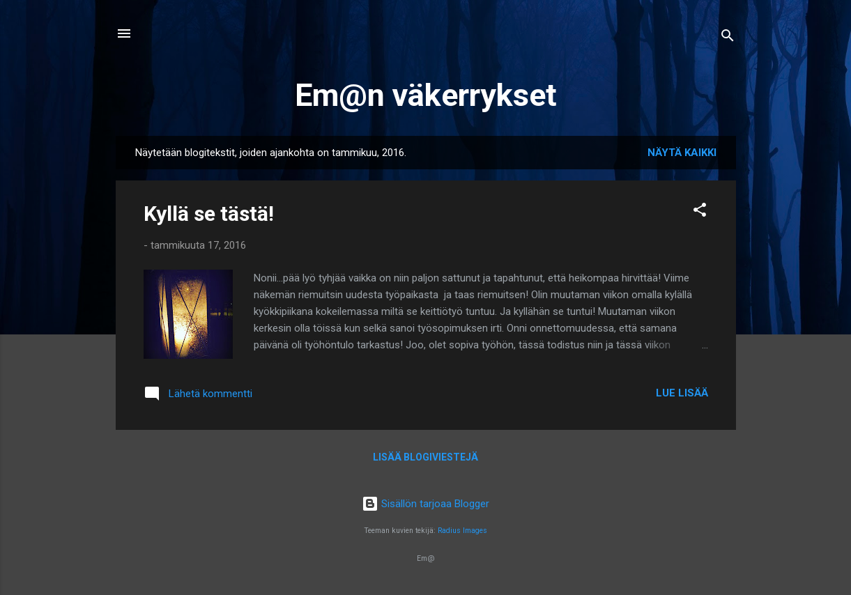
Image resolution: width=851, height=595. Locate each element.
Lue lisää (682, 393)
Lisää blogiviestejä (425, 457)
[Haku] (727, 38)
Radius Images (462, 530)
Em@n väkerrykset (426, 95)
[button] (699, 212)
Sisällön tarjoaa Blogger (425, 503)
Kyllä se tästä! (209, 213)
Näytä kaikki (681, 152)
